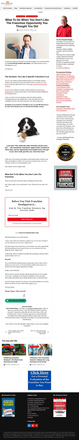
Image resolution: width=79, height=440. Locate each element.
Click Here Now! (39, 152)
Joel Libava (20, 30)
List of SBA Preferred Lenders (65, 78)
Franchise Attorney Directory (53, 8)
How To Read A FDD (62, 91)
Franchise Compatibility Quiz (65, 108)
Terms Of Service (33, 415)
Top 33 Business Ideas (63, 87)
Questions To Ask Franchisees (61, 97)
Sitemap (30, 417)
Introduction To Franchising (65, 76)
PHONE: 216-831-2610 (70, 437)
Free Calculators (61, 110)
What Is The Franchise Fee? (65, 80)
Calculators (67, 8)
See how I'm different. (63, 68)
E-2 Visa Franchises (62, 83)
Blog (15, 8)
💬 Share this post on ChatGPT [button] (15, 300)
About (74, 8)
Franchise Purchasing (32, 16)
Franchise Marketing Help (36, 400)
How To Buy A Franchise (64, 82)
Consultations (38, 8)
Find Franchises (7, 8)
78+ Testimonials (33, 406)
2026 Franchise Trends (63, 74)
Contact (40, 12)
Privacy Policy (32, 414)
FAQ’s (29, 412)
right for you (33, 283)
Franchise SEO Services (35, 404)
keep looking (10, 287)
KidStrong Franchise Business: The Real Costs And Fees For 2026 (13, 360)
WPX (44, 410)
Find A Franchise (21, 16)
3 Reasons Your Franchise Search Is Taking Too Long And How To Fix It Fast (39, 360)
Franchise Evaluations (25, 8)
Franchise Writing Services (36, 402)
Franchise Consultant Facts (64, 89)
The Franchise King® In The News (38, 408)
